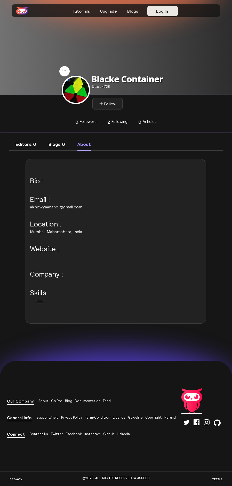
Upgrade (108, 11)
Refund (170, 417)
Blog (68, 401)
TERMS (217, 479)
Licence (119, 417)
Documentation (87, 401)
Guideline (135, 417)
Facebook (74, 434)
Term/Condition (97, 417)
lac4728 (100, 86)
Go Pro (56, 401)
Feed (107, 401)
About (43, 401)
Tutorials (81, 11)
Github (108, 434)
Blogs (132, 11)
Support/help (47, 417)
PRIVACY (16, 479)
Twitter (57, 434)
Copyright (153, 417)
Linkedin (123, 434)
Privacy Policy (71, 417)
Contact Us (38, 434)
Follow (107, 103)
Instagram (92, 434)
